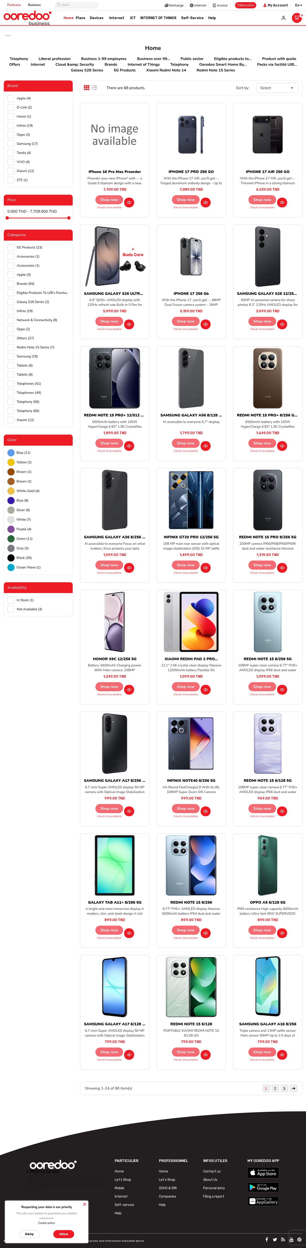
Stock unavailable (109, 207)
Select (277, 88)
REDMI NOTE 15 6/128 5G (268, 780)
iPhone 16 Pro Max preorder (114, 171)
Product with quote (279, 58)
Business (34, 5)
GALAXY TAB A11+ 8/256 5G (115, 902)
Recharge (176, 5)
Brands (110, 64)
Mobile (119, 1188)
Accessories (28, 256)
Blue (23, 452)
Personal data (214, 1188)
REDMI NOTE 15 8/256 (191, 902)
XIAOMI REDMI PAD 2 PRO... (191, 659)
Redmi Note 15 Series (216, 70)
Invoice (222, 5)
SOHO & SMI (168, 1188)
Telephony (19, 58)
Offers (14, 64)
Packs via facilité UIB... (277, 64)
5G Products (125, 70)
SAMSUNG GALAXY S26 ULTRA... (115, 293)
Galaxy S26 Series (87, 70)
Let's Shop (123, 1180)
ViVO (23, 162)
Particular (14, 5)
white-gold (27, 491)
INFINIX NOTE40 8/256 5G (191, 780)
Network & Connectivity (37, 320)
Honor (24, 116)
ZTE (22, 180)
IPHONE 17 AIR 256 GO (268, 171)
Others (25, 338)
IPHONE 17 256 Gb (191, 293)
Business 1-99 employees (103, 58)
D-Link (24, 107)
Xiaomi (25, 171)
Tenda (24, 153)
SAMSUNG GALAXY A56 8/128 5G (192, 415)
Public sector (191, 58)
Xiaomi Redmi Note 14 (166, 70)
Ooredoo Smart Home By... (222, 64)
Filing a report (213, 1196)
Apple (24, 98)
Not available (29, 609)
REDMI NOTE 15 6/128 (191, 1024)
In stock (25, 600)
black (24, 558)
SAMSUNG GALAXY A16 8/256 (267, 1024)
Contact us (212, 1171)
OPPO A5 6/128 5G (268, 902)
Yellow (24, 462)
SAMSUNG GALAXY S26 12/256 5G (269, 293)
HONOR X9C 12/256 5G (115, 659)
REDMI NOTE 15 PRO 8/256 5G (267, 537)
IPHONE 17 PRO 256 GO (191, 171)
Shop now (109, 199)
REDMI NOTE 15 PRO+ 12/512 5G (115, 415)
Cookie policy (46, 1223)
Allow (63, 1234)
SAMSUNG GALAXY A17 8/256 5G (115, 780)
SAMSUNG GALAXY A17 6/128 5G (115, 1024)
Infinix (25, 125)
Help (118, 1213)
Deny (29, 1234)
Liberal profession (55, 58)
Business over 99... (153, 58)
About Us (210, 1180)
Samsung (27, 143)
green (24, 538)
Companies (167, 1196)
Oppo (23, 134)
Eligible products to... (232, 58)
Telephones (29, 383)
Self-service (124, 1205)
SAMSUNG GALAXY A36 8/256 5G (115, 537)
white (23, 519)
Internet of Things (144, 64)
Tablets (25, 365)
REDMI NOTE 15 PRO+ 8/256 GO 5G (270, 415)
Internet (200, 5)
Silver (23, 510)
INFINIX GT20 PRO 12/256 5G (191, 537)
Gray (22, 548)
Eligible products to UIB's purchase (43, 293)
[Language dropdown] (298, 5)
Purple (23, 529)
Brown (24, 472)
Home (119, 1171)
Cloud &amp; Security (74, 64)
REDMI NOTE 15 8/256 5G (268, 659)
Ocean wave (28, 567)
